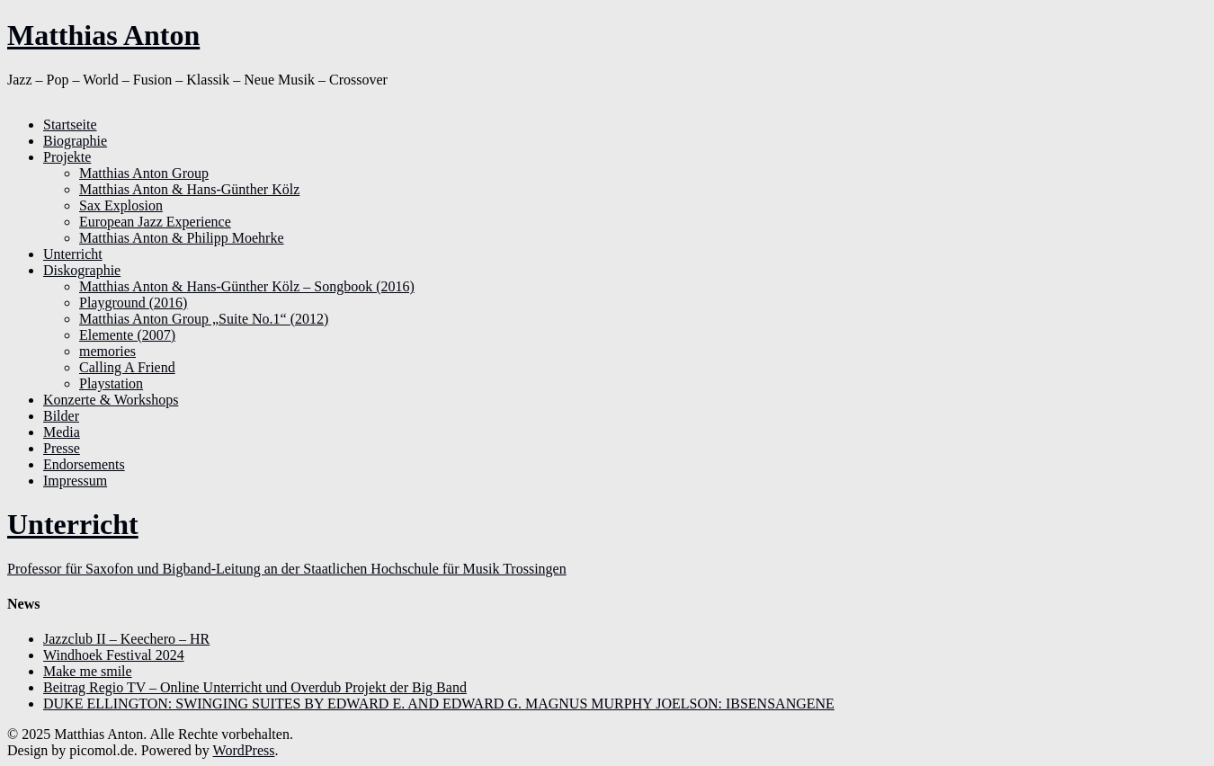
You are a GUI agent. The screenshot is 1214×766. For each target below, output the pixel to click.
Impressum (75, 480)
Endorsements (84, 464)
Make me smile (87, 671)
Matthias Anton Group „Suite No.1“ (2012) (203, 318)
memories (107, 351)
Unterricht (73, 254)
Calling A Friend (127, 367)
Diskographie (82, 270)
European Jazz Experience (155, 221)
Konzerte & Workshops (110, 399)
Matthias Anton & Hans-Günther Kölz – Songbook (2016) (247, 286)
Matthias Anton (103, 35)
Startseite (70, 124)
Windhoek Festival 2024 (113, 655)
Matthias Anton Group (144, 173)
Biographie (75, 140)
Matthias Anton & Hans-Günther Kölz (189, 189)
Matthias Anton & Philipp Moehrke (181, 237)
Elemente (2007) (127, 335)
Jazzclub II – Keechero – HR (126, 638)
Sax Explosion (121, 205)
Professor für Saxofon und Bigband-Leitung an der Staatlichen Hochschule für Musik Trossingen (287, 568)
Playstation (111, 383)
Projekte (67, 157)
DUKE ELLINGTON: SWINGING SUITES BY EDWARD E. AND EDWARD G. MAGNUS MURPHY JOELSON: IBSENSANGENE (439, 703)
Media (61, 432)
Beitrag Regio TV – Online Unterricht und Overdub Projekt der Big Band (255, 687)
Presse (61, 448)
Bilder (61, 415)
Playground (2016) (133, 302)
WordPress (244, 750)
